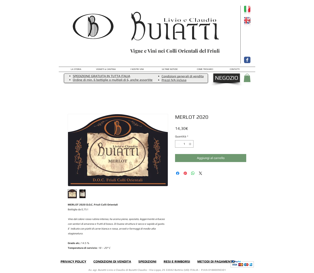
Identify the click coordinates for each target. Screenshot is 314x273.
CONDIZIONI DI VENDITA (112, 261)
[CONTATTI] (235, 69)
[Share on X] (200, 173)
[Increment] (190, 143)
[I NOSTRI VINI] (137, 69)
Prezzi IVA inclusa (174, 80)
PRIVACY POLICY (73, 261)
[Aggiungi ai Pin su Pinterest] (185, 173)
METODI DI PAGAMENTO (216, 261)
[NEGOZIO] (226, 78)
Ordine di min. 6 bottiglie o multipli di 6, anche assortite (113, 80)
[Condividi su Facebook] (177, 173)
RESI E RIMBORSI (177, 261)
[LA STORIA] (76, 69)
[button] (247, 78)
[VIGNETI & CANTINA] (106, 69)
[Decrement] (178, 143)
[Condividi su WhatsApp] (192, 173)
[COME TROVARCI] (205, 69)
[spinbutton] (184, 143)
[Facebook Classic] (247, 60)
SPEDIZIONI (147, 261)
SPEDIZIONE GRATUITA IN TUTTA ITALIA (101, 76)
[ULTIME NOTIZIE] (170, 69)
